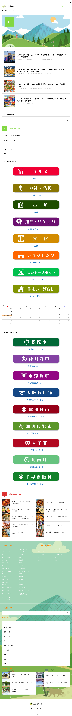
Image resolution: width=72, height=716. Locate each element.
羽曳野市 (21, 576)
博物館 (20, 562)
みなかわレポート (6, 568)
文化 (56, 560)
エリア (5, 144)
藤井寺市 (4, 576)
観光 (20, 557)
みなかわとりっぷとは (24, 549)
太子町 (20, 582)
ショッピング (22, 554)
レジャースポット (6, 557)
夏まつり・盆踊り (6, 571)
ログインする (64, 6)
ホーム (4, 549)
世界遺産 (21, 560)
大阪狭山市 (5, 582)
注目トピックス (8, 149)
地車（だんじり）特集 (24, 571)
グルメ (4, 554)
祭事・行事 (41, 554)
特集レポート (7, 153)
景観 (56, 557)
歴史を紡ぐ (5, 573)
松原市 (20, 573)
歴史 (39, 560)
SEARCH (70, 2)
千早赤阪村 (21, 584)
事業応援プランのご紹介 (25, 590)
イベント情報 (22, 568)
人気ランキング (6, 551)
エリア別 (21, 565)
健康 (3, 565)
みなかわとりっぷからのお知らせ (12, 135)
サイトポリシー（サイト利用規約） (7, 598)
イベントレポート (23, 587)
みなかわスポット (23, 551)
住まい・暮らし (58, 549)
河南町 (4, 584)
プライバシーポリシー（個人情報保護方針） (24, 594)
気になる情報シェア (7, 587)
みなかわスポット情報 (9, 140)
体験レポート (5, 590)
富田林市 (21, 579)
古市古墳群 (5, 560)
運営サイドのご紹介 (7, 593)
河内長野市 (5, 579)
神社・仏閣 (5, 562)
